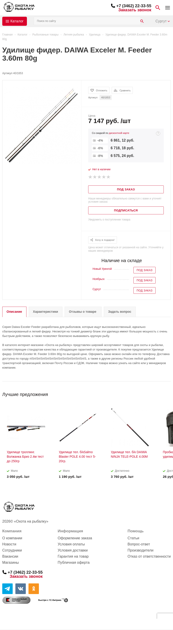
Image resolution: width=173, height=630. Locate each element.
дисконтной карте (119, 133)
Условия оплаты (71, 544)
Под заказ (144, 270)
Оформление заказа (75, 538)
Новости (9, 544)
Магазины (10, 562)
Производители (141, 550)
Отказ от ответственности (149, 556)
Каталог (17, 21)
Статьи (133, 538)
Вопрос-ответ (139, 544)
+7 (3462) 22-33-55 (133, 6)
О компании (12, 538)
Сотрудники (12, 550)
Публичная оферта (74, 562)
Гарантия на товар (73, 556)
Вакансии (10, 556)
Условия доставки (73, 550)
